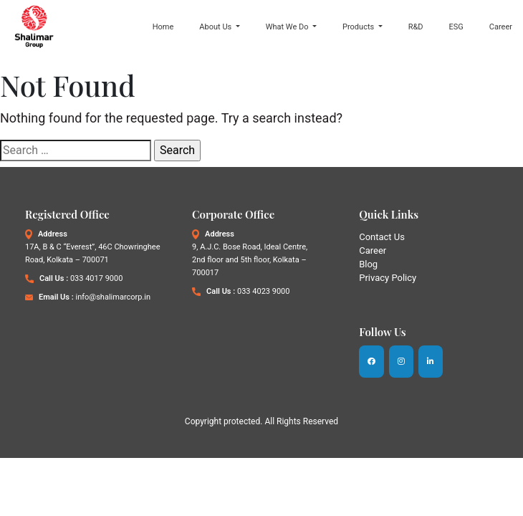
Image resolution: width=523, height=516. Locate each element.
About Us (216, 26)
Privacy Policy (387, 278)
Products (359, 26)
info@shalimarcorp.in (112, 297)
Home (163, 26)
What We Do (288, 26)
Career (500, 26)
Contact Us (382, 237)
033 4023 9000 (263, 292)
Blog (368, 264)
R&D (415, 26)
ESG (456, 26)
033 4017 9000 (96, 279)
